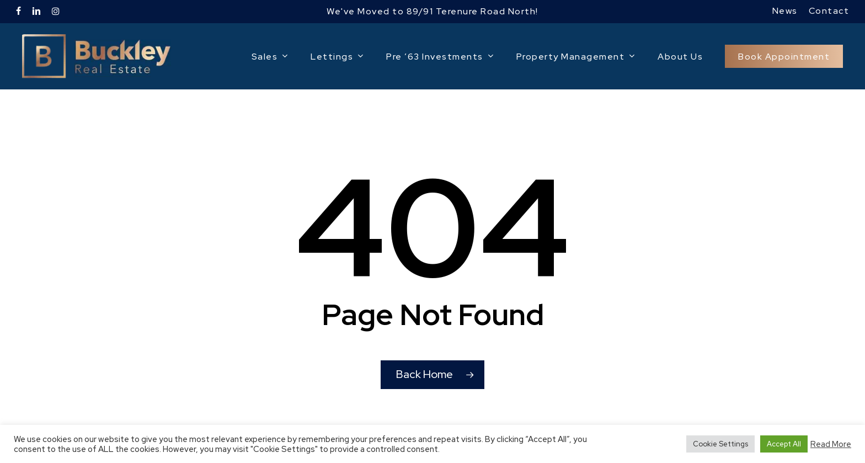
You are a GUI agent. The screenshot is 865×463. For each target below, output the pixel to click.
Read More (830, 444)
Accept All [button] (784, 444)
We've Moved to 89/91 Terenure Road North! (432, 11)
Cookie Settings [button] (720, 444)
